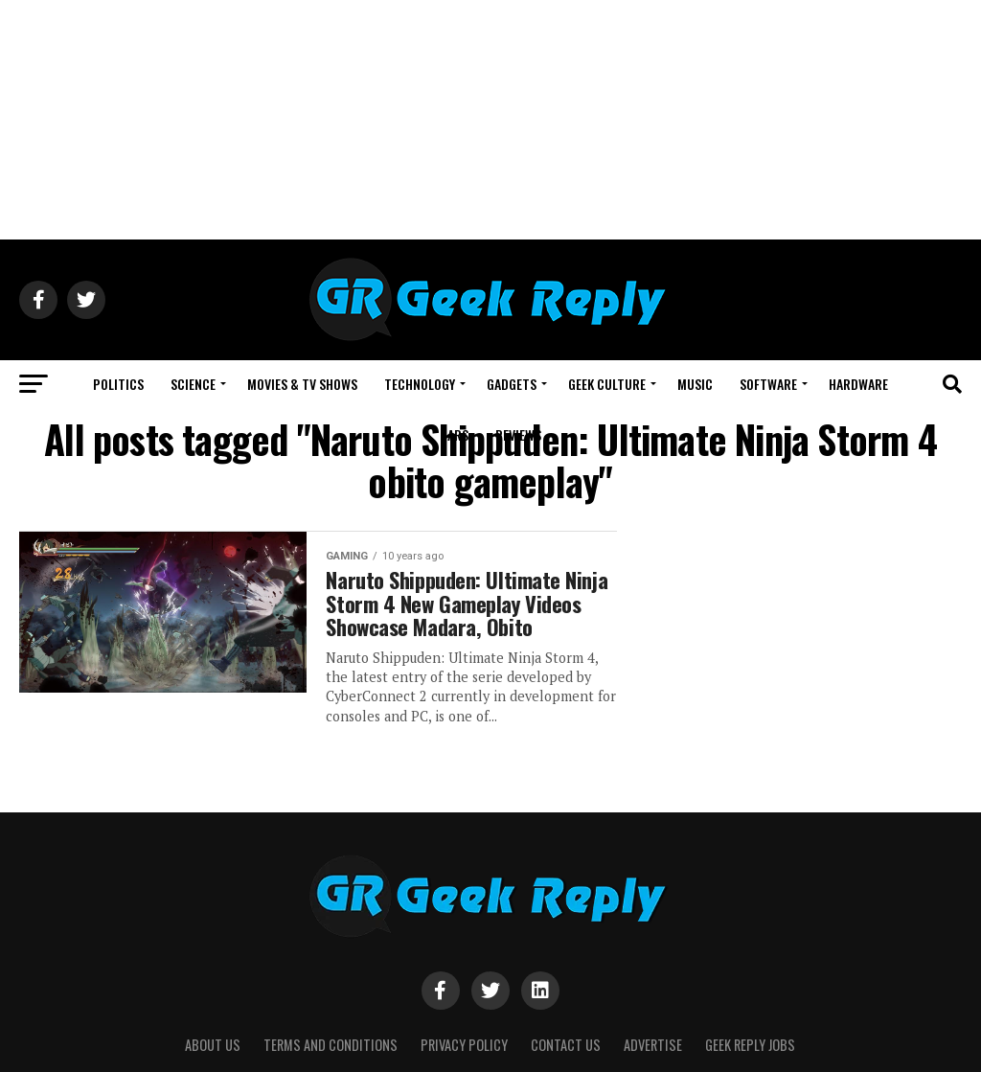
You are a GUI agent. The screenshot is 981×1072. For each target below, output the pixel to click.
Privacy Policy (464, 1045)
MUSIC (695, 384)
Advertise (653, 1045)
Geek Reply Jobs (750, 1045)
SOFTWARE (768, 384)
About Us (212, 1045)
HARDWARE (858, 384)
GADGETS (511, 384)
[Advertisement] (490, 119)
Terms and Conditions (330, 1045)
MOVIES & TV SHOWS (302, 384)
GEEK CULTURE (607, 384)
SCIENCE (193, 384)
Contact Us (566, 1045)
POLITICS (118, 384)
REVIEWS (518, 434)
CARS (454, 434)
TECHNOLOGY (419, 384)
